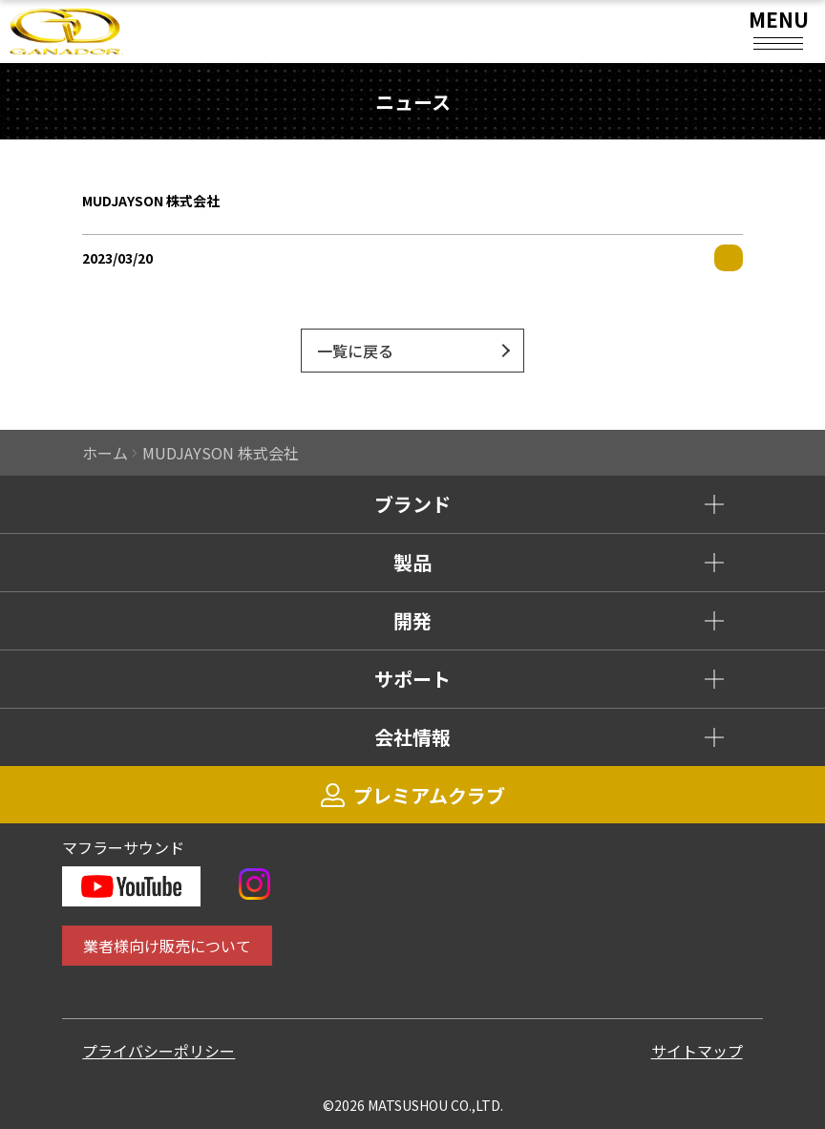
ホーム (105, 452)
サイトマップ (697, 1050)
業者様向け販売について (167, 945)
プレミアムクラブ (413, 795)
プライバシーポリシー (158, 1050)
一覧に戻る (355, 350)
